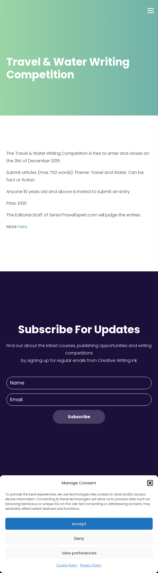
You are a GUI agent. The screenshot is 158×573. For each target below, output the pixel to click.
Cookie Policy (66, 565)
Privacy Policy (91, 565)
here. (23, 227)
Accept (79, 524)
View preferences (79, 553)
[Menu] (150, 10)
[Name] (79, 383)
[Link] (23, 11)
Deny (79, 538)
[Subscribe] (79, 417)
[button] (150, 483)
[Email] (79, 400)
